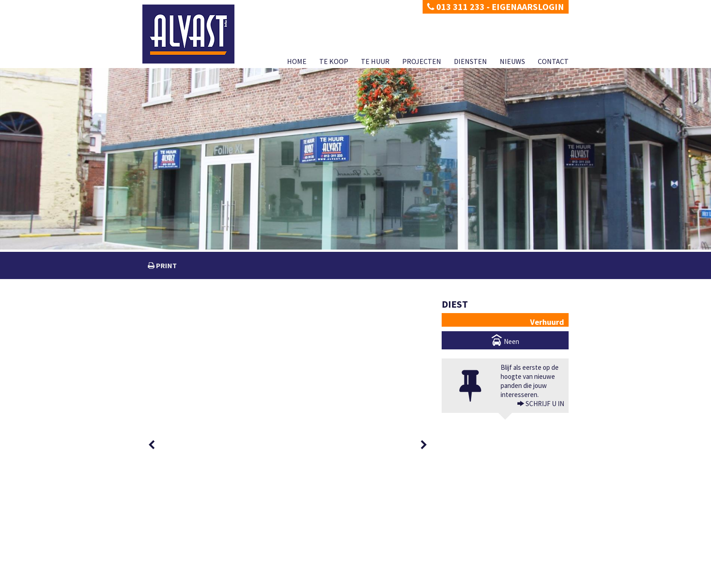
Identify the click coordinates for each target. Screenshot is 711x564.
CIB (506, 547)
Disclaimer (191, 557)
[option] (175, 314)
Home (297, 61)
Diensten (470, 61)
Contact (553, 61)
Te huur (375, 61)
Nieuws (512, 61)
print (166, 265)
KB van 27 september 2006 (437, 547)
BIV (454, 529)
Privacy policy (158, 557)
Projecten (421, 61)
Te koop (333, 61)
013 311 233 (456, 6)
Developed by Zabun (231, 557)
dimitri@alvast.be (175, 528)
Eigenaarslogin (528, 6)
